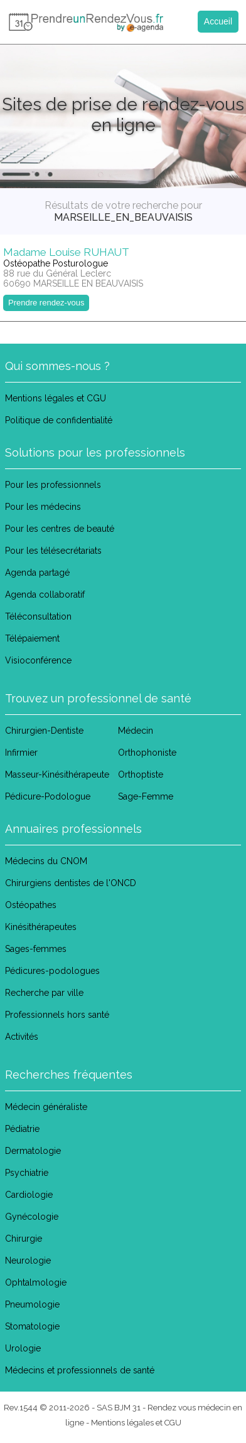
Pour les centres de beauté (59, 529)
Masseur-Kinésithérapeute (57, 774)
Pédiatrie (22, 1129)
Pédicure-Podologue (47, 796)
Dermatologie (33, 1151)
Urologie (23, 1348)
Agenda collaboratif (45, 594)
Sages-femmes (36, 949)
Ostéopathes (30, 905)
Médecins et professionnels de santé (79, 1370)
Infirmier (21, 753)
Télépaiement (32, 638)
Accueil (218, 21)
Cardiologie (29, 1195)
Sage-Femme (145, 796)
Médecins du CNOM (46, 861)
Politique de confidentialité (58, 420)
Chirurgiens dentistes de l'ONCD (70, 883)
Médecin (135, 731)
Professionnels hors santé (57, 1015)
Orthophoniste (147, 753)
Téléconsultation (38, 616)
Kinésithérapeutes (41, 927)
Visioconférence (38, 660)
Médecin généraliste (46, 1107)
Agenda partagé (37, 573)
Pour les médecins (43, 507)
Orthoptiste (140, 774)
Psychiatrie (26, 1173)
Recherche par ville (44, 993)
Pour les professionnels (53, 485)
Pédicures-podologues (52, 971)
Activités (21, 1037)
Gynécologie (31, 1217)
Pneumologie (32, 1304)
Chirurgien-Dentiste (44, 731)
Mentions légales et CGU (55, 398)
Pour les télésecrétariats (53, 551)
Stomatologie (32, 1326)
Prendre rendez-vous (46, 302)
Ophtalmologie (36, 1282)
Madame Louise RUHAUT (66, 252)
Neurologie (28, 1260)
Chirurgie (23, 1239)
